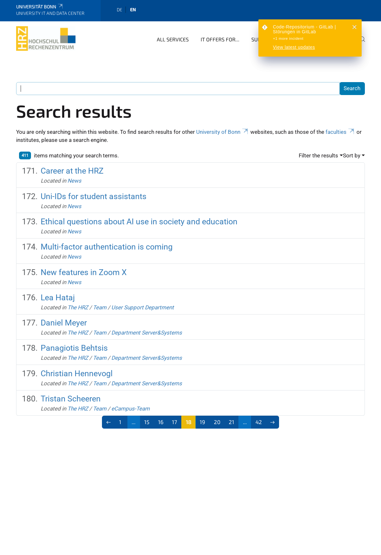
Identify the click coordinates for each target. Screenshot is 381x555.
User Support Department (142, 307)
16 (161, 422)
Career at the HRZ (72, 171)
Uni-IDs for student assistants (93, 196)
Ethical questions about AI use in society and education (139, 221)
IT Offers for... (220, 39)
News (74, 180)
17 (174, 422)
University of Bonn (222, 132)
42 (259, 422)
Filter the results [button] (318, 155)
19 (202, 422)
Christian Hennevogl (77, 373)
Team (99, 307)
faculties (340, 132)
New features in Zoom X (84, 272)
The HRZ (77, 307)
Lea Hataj (58, 297)
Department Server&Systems (146, 332)
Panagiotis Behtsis (74, 348)
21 (231, 422)
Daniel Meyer (64, 322)
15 (146, 422)
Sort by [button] (351, 155)
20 (217, 422)
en (133, 9)
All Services (173, 39)
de (119, 9)
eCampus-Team (130, 408)
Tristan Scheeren (71, 398)
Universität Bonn (40, 6)
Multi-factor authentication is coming (107, 246)
